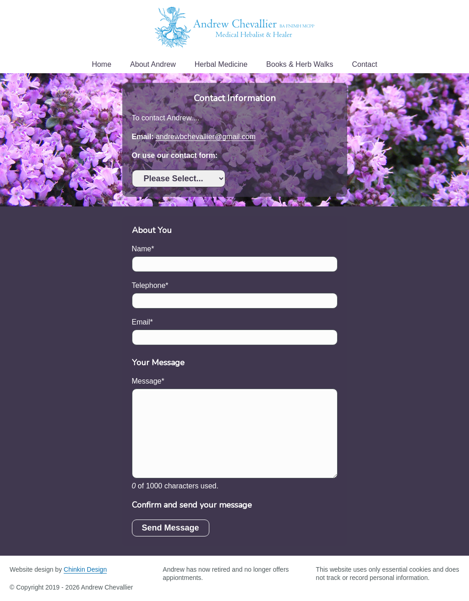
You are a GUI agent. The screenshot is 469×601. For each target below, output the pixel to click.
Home (101, 64)
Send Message (170, 527)
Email (141, 322)
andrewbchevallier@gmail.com (206, 137)
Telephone (149, 285)
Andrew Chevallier (234, 27)
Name (142, 249)
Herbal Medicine (221, 64)
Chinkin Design (85, 569)
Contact (364, 64)
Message (147, 381)
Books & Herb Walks (299, 64)
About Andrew (153, 64)
